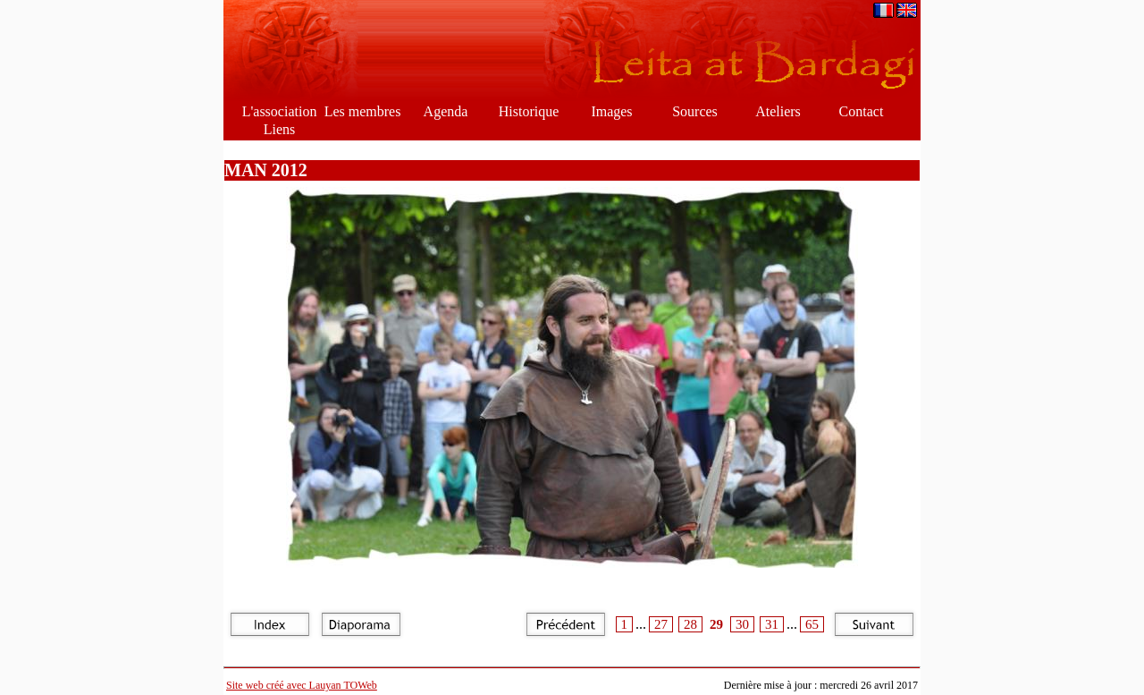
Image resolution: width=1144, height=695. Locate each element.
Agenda (446, 111)
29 (716, 624)
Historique (529, 111)
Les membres (362, 111)
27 (661, 624)
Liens (280, 129)
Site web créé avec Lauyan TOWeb (301, 685)
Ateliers (778, 111)
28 (690, 624)
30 (742, 624)
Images (611, 111)
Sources (695, 111)
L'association (279, 111)
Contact (861, 111)
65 (812, 624)
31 (771, 624)
